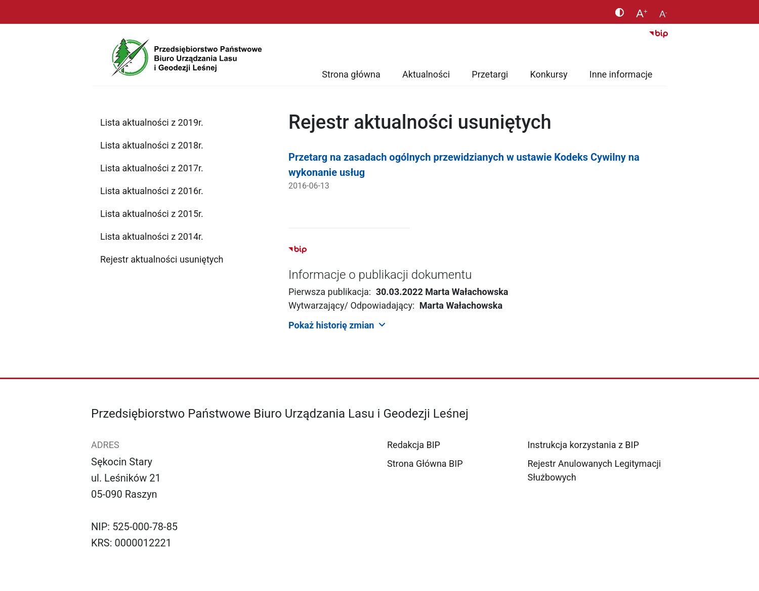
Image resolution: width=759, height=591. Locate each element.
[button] (478, 324)
